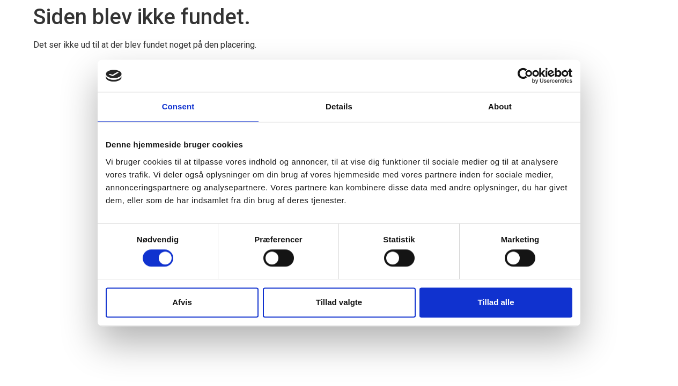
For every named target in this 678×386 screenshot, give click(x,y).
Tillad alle (495, 302)
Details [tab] (339, 106)
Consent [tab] (178, 106)
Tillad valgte (339, 302)
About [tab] (500, 106)
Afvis (182, 302)
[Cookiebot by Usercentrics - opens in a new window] (525, 76)
